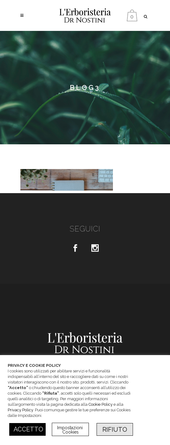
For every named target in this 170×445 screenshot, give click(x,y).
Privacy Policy (20, 410)
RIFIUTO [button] (114, 429)
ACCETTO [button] (28, 429)
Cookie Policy (101, 404)
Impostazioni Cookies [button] (70, 429)
